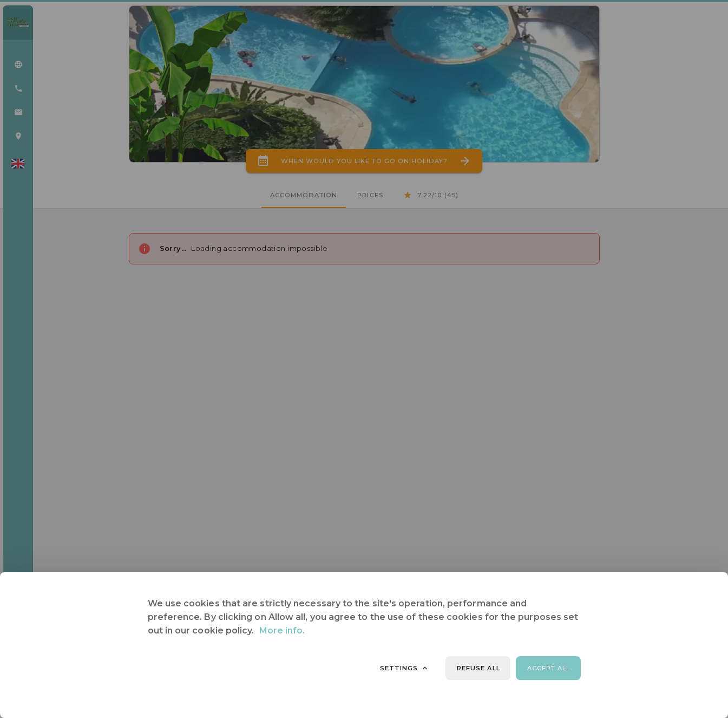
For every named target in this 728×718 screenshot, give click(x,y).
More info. (282, 630)
